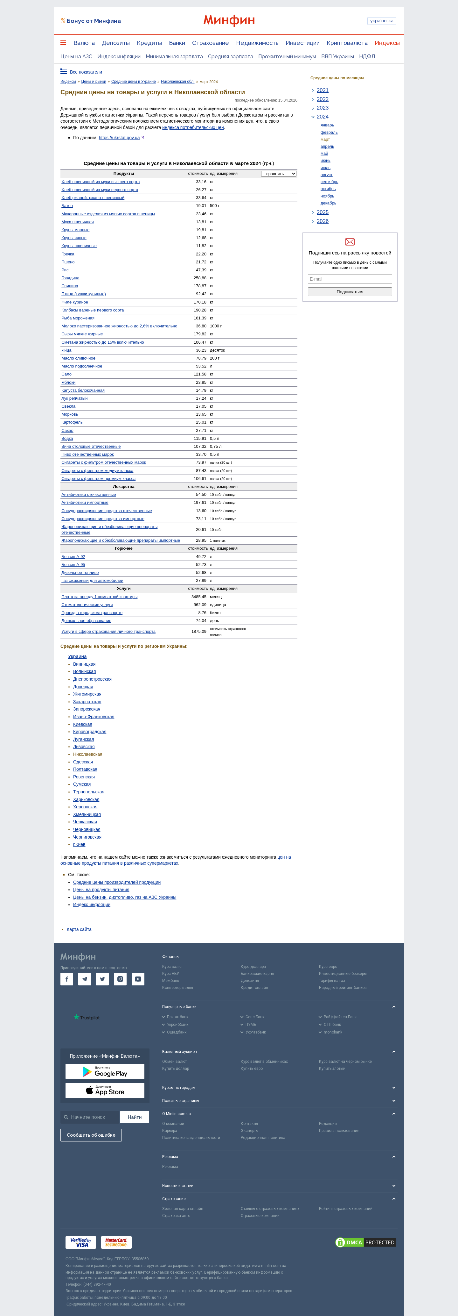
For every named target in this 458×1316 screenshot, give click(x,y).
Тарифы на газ (332, 980)
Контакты (249, 1123)
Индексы (387, 42)
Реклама (170, 1166)
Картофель (72, 422)
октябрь (328, 188)
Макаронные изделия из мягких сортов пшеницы (108, 213)
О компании (173, 1123)
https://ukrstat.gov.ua (119, 137)
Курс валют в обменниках (264, 1061)
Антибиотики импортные (84, 502)
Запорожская (86, 709)
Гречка (67, 254)
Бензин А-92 (73, 556)
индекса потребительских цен (193, 127)
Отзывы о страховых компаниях (270, 1208)
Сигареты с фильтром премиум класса (98, 478)
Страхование (210, 42)
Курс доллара (253, 966)
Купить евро (252, 1068)
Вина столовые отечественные (91, 446)
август (327, 174)
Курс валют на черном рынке (345, 1061)
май (324, 153)
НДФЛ (367, 57)
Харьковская (86, 799)
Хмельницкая (87, 814)
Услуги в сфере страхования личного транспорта (108, 631)
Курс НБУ (170, 973)
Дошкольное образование (86, 620)
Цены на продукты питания (101, 889)
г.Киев (79, 844)
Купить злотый (332, 1068)
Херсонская (85, 806)
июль (325, 167)
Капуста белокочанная (83, 390)
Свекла (68, 406)
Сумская (82, 784)
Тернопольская (88, 791)
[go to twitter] (102, 979)
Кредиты (149, 42)
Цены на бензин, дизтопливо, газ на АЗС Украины (124, 897)
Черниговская (87, 837)
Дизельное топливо (80, 572)
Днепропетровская (92, 679)
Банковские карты (257, 973)
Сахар (67, 430)
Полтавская (85, 769)
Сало (66, 374)
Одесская (83, 761)
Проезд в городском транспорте (91, 612)
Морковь (69, 414)
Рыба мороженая (77, 318)
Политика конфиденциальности (191, 1137)
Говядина (70, 277)
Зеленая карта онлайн (182, 1208)
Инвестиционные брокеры (343, 973)
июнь (325, 160)
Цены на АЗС (76, 57)
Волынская (84, 671)
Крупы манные (75, 229)
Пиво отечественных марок (87, 454)
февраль (329, 132)
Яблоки (68, 382)
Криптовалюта (347, 42)
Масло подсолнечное (81, 366)
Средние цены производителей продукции (117, 882)
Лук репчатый (74, 398)
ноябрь (327, 196)
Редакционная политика (263, 1137)
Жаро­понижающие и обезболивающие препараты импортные (120, 540)
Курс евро (328, 966)
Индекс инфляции (119, 57)
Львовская (84, 746)
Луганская (83, 739)
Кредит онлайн (254, 987)
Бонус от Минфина (94, 21)
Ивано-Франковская (93, 716)
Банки (177, 42)
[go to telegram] (84, 979)
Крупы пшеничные (79, 245)
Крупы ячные (74, 237)
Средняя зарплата (230, 57)
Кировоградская (89, 731)
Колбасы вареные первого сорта (92, 310)
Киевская (82, 724)
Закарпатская (87, 701)
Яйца (66, 350)
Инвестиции (303, 42)
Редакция (328, 1123)
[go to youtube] (138, 979)
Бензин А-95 (73, 564)
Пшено (67, 262)
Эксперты (250, 1130)
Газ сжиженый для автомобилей (92, 580)
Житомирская (87, 694)
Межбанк (170, 980)
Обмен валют (174, 1061)
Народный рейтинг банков (343, 987)
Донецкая (83, 686)
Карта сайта (79, 929)
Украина (77, 656)
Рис (64, 270)
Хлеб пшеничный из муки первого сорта (99, 189)
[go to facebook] (66, 979)
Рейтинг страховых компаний (345, 1208)
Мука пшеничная (77, 221)
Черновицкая (87, 829)
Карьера (169, 1130)
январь (327, 125)
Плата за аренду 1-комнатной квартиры (99, 596)
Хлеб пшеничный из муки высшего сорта (100, 181)
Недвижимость (257, 42)
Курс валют (172, 966)
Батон (67, 205)
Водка (67, 438)
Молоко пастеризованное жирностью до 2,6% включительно (119, 326)
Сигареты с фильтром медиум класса (97, 470)
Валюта (84, 42)
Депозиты (116, 42)
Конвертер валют (177, 987)
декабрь (329, 203)
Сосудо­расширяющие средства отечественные (106, 510)
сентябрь (329, 181)
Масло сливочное (78, 358)
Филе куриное (74, 302)
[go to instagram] (120, 979)
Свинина (69, 285)
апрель (327, 146)
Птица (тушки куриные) (83, 293)
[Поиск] (134, 1117)
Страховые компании (260, 1215)
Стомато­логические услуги (87, 604)
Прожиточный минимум (287, 57)
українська (381, 20)
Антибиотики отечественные (88, 494)
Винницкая (84, 664)
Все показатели (86, 72)
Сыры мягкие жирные (82, 334)
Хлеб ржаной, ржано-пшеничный (92, 197)
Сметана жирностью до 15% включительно (102, 342)
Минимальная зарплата (174, 57)
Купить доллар (175, 1068)
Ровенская (84, 776)
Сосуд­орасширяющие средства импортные (102, 518)
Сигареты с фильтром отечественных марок (103, 462)
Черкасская (85, 821)
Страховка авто (176, 1215)
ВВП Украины (337, 57)
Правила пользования (339, 1130)
